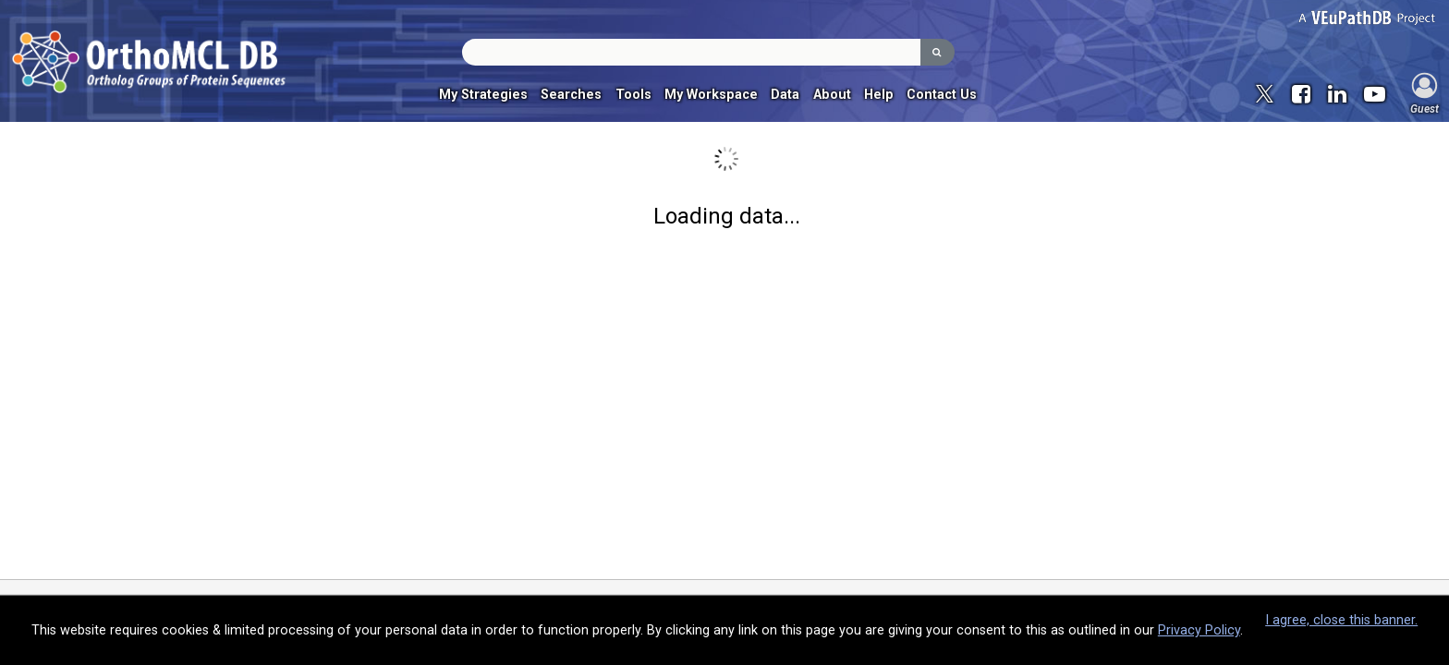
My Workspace (711, 95)
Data (785, 95)
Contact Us (942, 95)
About (832, 95)
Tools (633, 95)
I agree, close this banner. (1341, 620)
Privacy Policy (1199, 630)
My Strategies (483, 95)
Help (879, 95)
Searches (571, 95)
